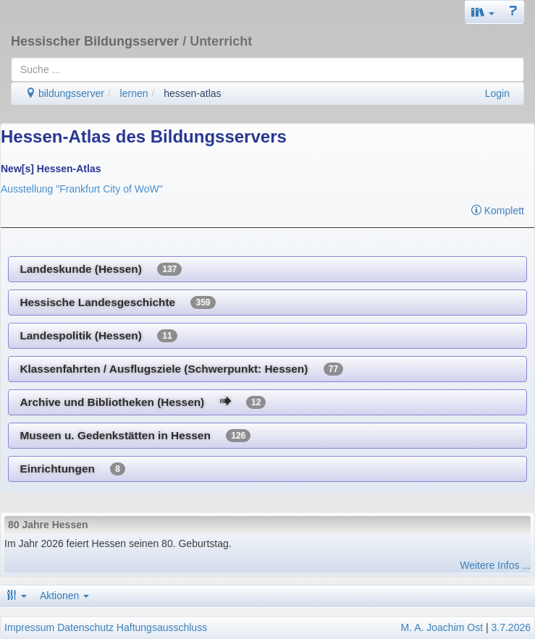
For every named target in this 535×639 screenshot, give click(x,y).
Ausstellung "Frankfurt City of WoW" (82, 189)
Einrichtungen (72, 468)
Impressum (29, 627)
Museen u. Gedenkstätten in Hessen (135, 435)
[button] (483, 12)
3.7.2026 (511, 627)
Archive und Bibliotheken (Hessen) (143, 402)
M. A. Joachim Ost (441, 627)
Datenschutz (85, 627)
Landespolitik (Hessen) (98, 335)
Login (497, 93)
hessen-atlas (192, 93)
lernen (134, 93)
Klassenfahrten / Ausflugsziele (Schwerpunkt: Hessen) (181, 369)
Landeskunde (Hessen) (101, 269)
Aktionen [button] (64, 595)
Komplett (497, 210)
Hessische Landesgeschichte (117, 302)
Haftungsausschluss (162, 627)
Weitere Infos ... (495, 565)
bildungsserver (64, 93)
